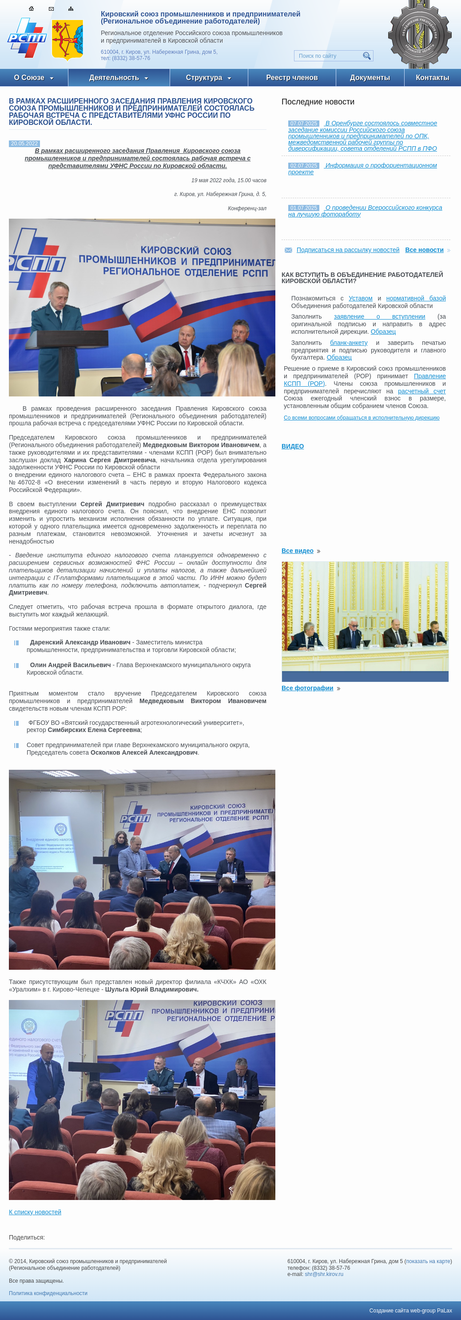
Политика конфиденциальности (48, 1293)
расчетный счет (422, 391)
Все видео (298, 550)
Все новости (424, 249)
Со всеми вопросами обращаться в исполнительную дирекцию (362, 418)
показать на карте (428, 1261)
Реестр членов (292, 77)
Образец (383, 331)
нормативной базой (416, 298)
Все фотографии (308, 688)
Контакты (432, 77)
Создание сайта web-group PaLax (411, 1311)
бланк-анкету (349, 342)
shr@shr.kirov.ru (324, 1274)
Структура (204, 77)
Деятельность (114, 77)
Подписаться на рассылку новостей (348, 249)
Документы (370, 77)
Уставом (361, 298)
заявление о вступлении (379, 316)
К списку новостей (35, 1212)
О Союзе (29, 77)
